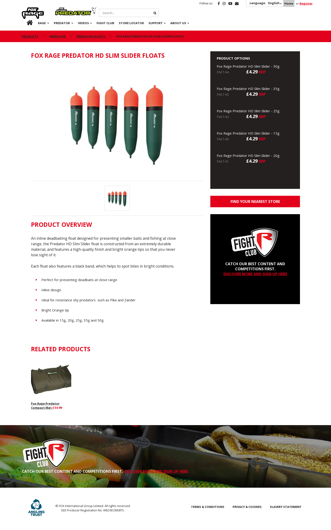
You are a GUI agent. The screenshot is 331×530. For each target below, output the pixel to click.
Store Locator (131, 23)
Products (30, 36)
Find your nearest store (255, 201)
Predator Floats (91, 36)
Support (155, 23)
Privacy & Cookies (247, 507)
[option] (117, 122)
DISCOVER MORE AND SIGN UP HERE (255, 274)
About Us (178, 23)
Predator (63, 9)
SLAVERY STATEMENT (286, 507)
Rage (26, 9)
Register (306, 3)
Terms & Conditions (207, 507)
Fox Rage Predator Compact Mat (45, 405)
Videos (83, 23)
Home (288, 3)
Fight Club (105, 23)
